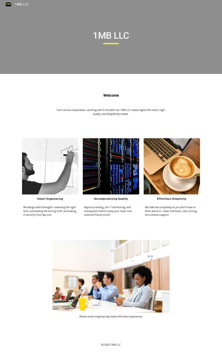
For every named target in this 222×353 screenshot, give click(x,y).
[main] (111, 37)
